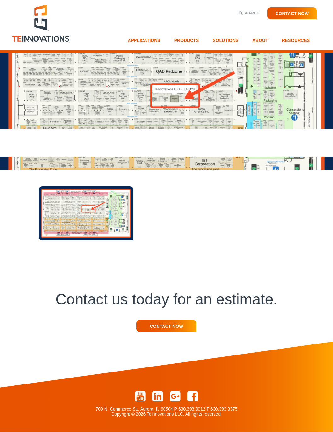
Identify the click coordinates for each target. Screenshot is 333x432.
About (260, 40)
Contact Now (292, 13)
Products (186, 40)
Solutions (225, 40)
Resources (296, 40)
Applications (144, 40)
